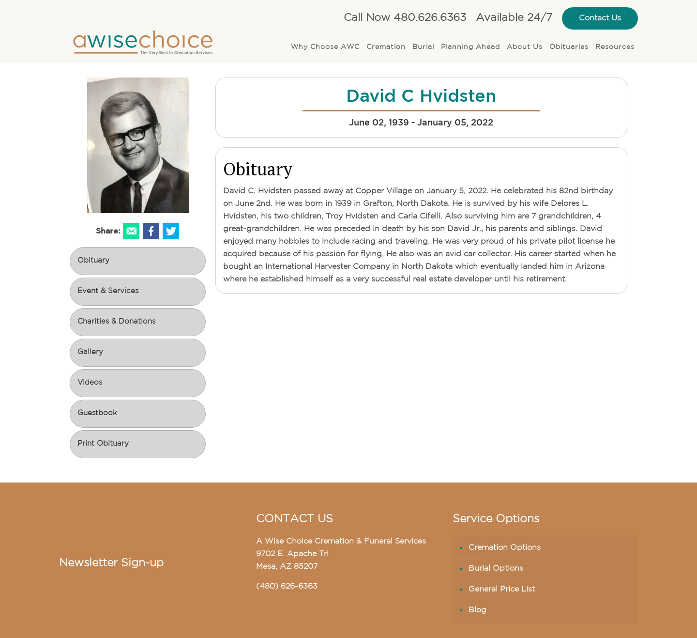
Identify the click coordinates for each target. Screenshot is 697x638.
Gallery (90, 352)
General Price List (502, 589)
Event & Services (107, 291)
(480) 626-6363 (287, 587)
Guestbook (97, 413)
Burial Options (496, 569)
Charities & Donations (116, 322)
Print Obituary (103, 444)
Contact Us (600, 18)
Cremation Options (505, 548)
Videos (89, 383)
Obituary (93, 261)
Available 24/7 (514, 18)
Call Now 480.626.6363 (405, 18)
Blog (477, 610)
